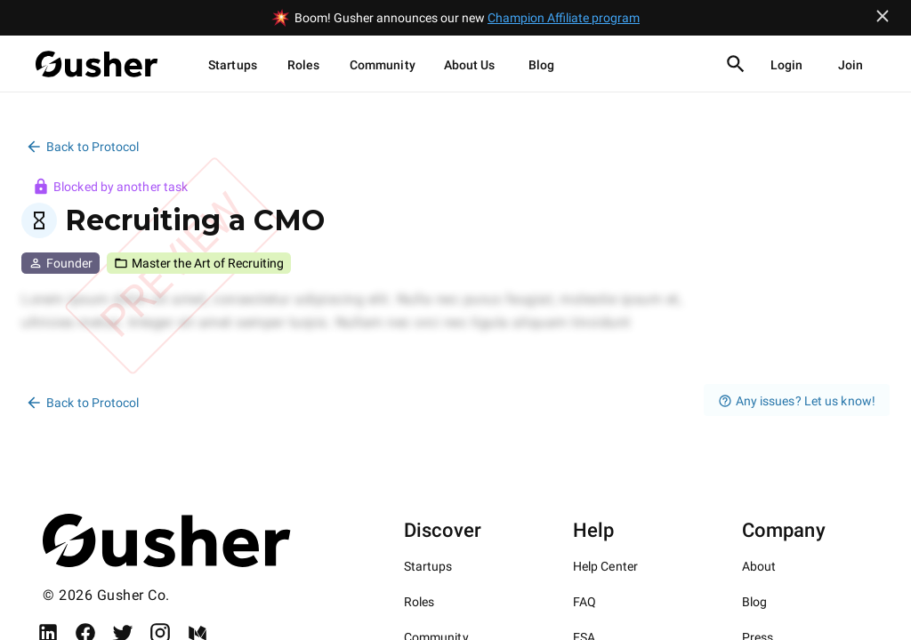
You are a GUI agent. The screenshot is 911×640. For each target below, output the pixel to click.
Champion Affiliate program (564, 18)
